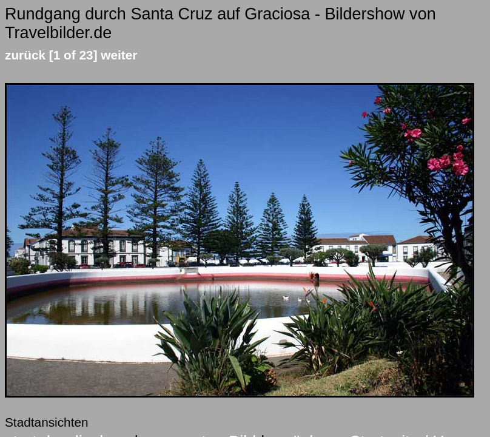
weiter (119, 55)
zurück (25, 55)
